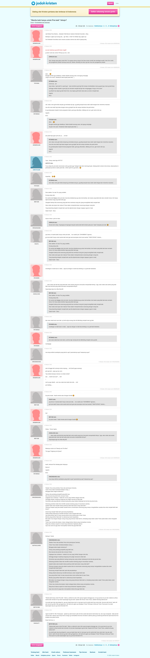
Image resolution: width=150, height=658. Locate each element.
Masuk (110, 3)
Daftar (117, 3)
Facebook (65, 655)
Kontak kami (102, 652)
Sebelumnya (98, 26)
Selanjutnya (114, 26)
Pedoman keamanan (69, 652)
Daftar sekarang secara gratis (103, 12)
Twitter (70, 655)
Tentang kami (35, 652)
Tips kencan (83, 652)
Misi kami (45, 652)
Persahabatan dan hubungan (42, 22)
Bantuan (92, 652)
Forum (32, 22)
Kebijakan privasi (45, 655)
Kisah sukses (55, 652)
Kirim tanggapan (37, 26)
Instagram (76, 655)
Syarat (53, 655)
